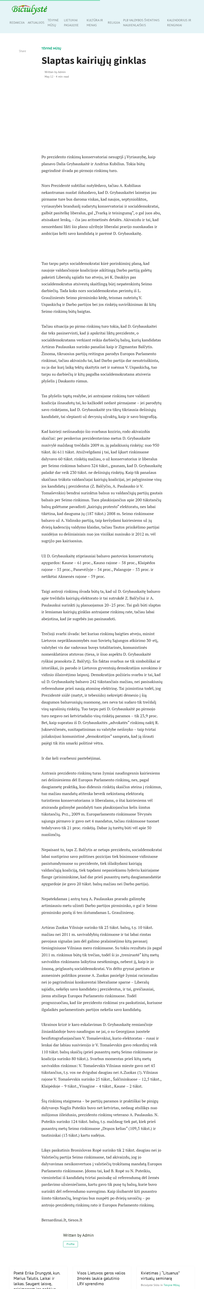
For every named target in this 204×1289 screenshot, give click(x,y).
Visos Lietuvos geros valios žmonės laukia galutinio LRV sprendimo (101, 1278)
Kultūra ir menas (95, 22)
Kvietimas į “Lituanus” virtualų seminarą (160, 1275)
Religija (114, 22)
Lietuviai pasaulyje (71, 22)
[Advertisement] (102, 116)
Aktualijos (36, 22)
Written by (55, 72)
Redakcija (17, 22)
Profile (71, 1244)
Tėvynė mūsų (53, 22)
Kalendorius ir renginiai (179, 22)
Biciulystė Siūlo (150, 1285)
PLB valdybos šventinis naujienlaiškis (141, 22)
